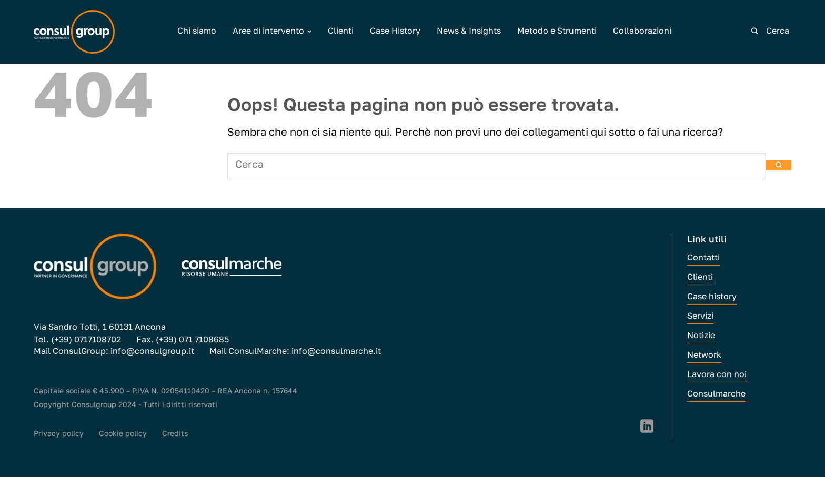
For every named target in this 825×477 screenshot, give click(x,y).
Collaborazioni (642, 31)
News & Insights (469, 31)
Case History (395, 31)
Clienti (341, 31)
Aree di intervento (272, 31)
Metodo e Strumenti (557, 31)
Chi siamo (196, 31)
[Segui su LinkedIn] (646, 427)
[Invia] (754, 31)
